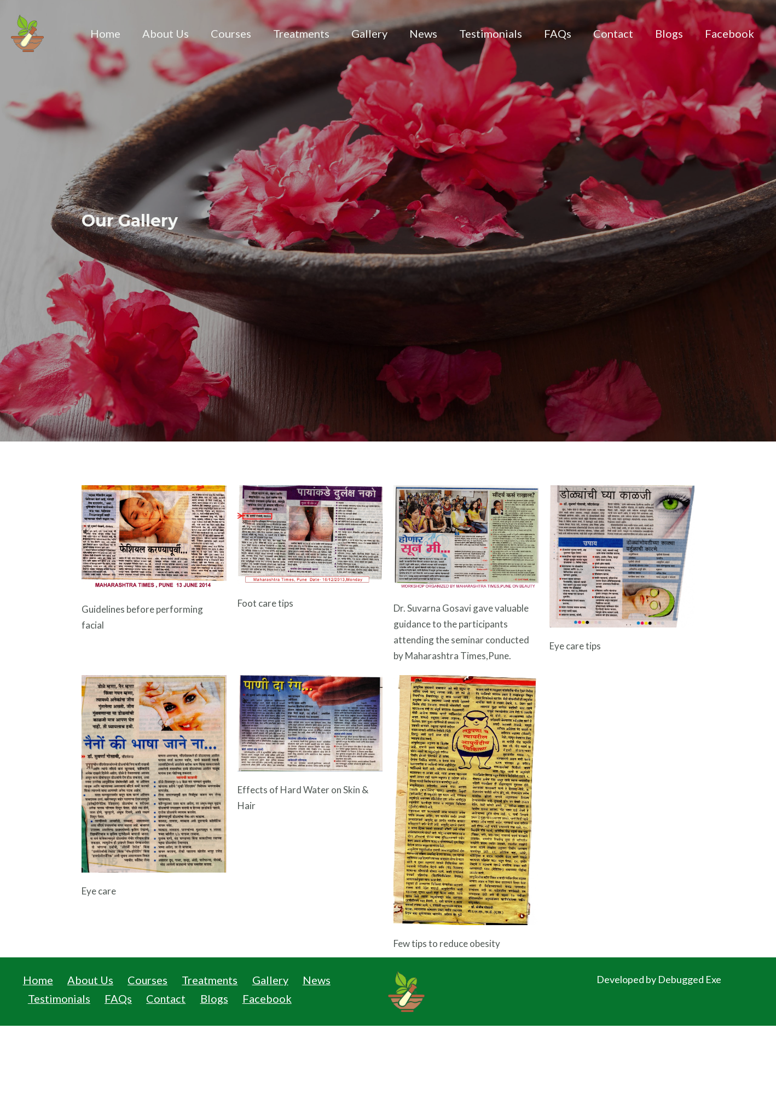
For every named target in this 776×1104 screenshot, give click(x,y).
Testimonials (490, 33)
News (423, 33)
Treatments (301, 33)
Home (105, 33)
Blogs (669, 33)
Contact (613, 33)
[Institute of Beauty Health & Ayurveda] (27, 32)
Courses (231, 33)
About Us (165, 33)
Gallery (369, 33)
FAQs (557, 33)
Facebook (729, 33)
